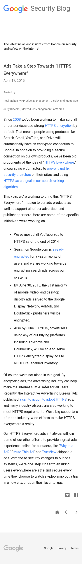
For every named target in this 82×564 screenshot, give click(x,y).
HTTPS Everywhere (59, 162)
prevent (53, 168)
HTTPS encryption (59, 126)
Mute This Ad (23, 452)
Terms (75, 548)
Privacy (62, 548)
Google (49, 548)
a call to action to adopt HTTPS (43, 399)
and (62, 168)
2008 (17, 119)
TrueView (49, 452)
